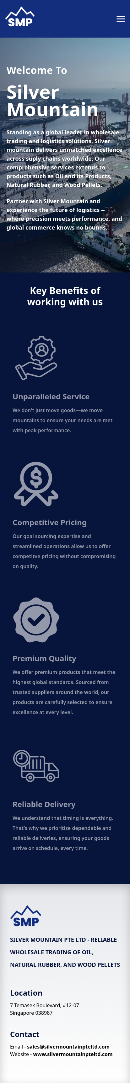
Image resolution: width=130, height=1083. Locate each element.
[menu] (121, 19)
